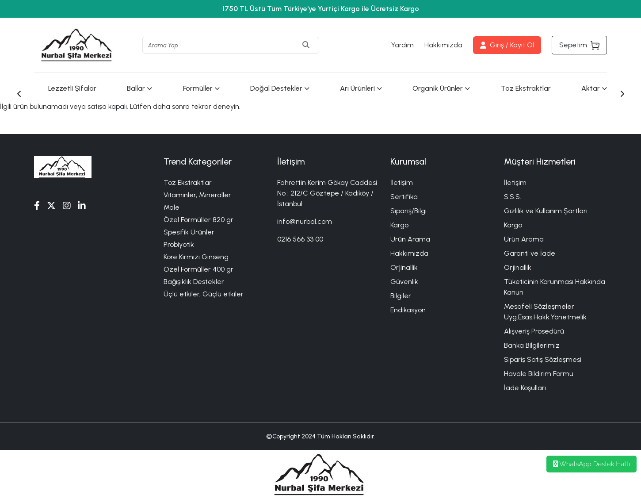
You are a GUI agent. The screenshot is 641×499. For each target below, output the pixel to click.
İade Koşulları (525, 388)
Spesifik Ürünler (189, 232)
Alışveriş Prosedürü (534, 331)
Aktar (594, 88)
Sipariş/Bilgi (408, 211)
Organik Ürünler (441, 88)
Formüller (201, 88)
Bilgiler (400, 296)
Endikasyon (408, 310)
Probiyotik (179, 244)
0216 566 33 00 (300, 239)
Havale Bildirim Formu (538, 373)
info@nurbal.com (304, 221)
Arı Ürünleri (361, 88)
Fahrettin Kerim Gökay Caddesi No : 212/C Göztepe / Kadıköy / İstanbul (327, 193)
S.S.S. (512, 196)
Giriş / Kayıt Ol (507, 45)
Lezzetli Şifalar (72, 88)
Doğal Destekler (279, 88)
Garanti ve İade (529, 253)
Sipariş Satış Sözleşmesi (542, 359)
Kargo (399, 225)
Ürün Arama (410, 239)
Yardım (402, 45)
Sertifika (404, 196)
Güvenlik (404, 281)
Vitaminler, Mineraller (197, 195)
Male (171, 207)
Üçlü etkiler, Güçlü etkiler (204, 294)
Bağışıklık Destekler (194, 281)
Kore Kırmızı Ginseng (196, 257)
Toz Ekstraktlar (526, 88)
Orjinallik (404, 267)
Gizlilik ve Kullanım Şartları (546, 211)
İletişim (401, 182)
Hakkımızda (443, 45)
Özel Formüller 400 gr (198, 269)
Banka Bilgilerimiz (532, 345)
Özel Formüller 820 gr (198, 219)
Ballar (139, 88)
